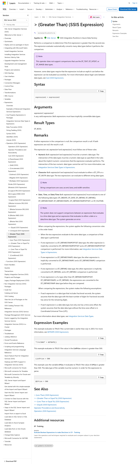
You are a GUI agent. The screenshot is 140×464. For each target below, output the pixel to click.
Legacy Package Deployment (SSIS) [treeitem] (17, 280)
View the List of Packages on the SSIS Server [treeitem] (16, 300)
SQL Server (51, 38)
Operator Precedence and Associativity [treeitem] (17, 151)
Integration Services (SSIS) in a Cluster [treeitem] (15, 325)
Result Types (117, 27)
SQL (43, 17)
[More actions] (104, 17)
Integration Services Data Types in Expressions (56, 167)
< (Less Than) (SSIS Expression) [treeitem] (19, 240)
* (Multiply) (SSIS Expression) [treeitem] (18, 181)
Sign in (134, 3)
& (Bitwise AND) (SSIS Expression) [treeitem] (15, 216)
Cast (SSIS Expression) (55, 78)
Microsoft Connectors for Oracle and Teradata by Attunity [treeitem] (17, 375)
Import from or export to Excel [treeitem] (15, 413)
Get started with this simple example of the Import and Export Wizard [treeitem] (17, 387)
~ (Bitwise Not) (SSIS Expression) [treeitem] (15, 222)
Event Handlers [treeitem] (10, 265)
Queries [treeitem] (7, 268)
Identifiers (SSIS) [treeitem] (12, 137)
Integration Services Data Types (81, 316)
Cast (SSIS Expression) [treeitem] (16, 156)
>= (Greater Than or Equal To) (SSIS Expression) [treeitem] (18, 244)
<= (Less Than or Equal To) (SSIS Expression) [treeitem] (17, 250)
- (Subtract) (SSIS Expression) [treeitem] (18, 174)
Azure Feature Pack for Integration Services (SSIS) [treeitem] (17, 357)
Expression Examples (120, 33)
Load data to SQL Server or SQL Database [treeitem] (16, 418)
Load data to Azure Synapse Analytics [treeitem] (14, 424)
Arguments (116, 24)
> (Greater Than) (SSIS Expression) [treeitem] (16, 235)
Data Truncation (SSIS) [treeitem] (14, 127)
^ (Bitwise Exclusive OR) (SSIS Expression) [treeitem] (18, 210)
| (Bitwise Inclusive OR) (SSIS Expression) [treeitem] (18, 204)
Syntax (115, 21)
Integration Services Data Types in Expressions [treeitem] (18, 122)
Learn (36, 17)
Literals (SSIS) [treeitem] (11, 140)
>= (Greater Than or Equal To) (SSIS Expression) (53, 398)
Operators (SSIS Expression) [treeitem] (18, 146)
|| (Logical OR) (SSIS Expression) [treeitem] (19, 191)
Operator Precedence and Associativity (49, 408)
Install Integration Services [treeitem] (14, 51)
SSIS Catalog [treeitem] (9, 296)
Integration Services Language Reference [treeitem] (15, 351)
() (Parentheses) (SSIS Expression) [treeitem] (15, 160)
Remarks (115, 30)
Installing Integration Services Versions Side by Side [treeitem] (15, 55)
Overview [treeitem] (9, 105)
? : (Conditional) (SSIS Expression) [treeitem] (15, 256)
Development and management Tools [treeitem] (16, 65)
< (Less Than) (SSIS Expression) (46, 395)
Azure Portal (112, 9)
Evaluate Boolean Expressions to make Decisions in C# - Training (57, 432)
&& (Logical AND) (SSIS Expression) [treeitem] (16, 195)
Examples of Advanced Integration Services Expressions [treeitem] (18, 110)
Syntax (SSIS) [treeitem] (11, 133)
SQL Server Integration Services (60, 17)
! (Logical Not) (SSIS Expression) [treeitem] (19, 200)
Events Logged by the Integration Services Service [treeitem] (16, 319)
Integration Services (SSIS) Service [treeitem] (17, 311)
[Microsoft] (4, 3)
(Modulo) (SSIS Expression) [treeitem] (17, 187)
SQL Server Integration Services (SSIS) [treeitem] (16, 30)
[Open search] (129, 3)
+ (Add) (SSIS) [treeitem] (13, 165)
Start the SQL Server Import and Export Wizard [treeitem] (16, 393)
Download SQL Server (128, 9)
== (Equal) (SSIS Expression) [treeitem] (18, 227)
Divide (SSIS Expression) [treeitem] (16, 184)
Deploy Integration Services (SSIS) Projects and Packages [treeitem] (16, 275)
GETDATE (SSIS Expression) (58, 332)
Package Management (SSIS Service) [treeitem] (17, 315)
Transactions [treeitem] (9, 271)
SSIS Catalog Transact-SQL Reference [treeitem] (14, 306)
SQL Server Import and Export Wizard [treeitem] (15, 381)
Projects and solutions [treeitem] (12, 70)
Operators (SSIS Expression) (45, 411)
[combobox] (16, 20)
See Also (115, 36)
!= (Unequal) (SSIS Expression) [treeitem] (18, 231)
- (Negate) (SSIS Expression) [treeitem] (18, 178)
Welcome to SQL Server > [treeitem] (14, 35)
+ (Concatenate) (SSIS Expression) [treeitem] (16, 169)
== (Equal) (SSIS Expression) (45, 404)
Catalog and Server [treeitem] (11, 293)
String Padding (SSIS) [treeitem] (13, 130)
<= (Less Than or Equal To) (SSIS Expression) (51, 401)
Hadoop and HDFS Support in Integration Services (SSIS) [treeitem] (15, 363)
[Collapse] (28, 15)
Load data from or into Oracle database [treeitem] (15, 430)
